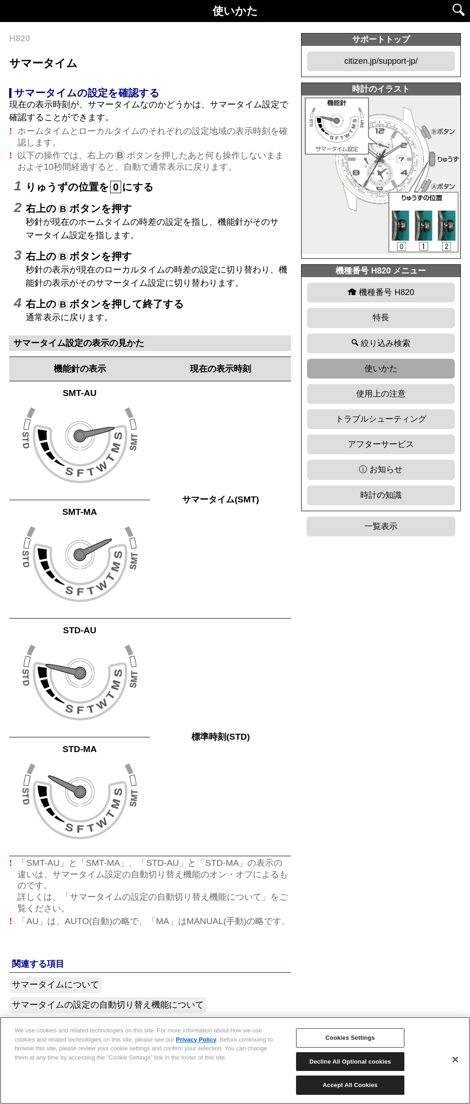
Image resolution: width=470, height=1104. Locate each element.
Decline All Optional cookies (350, 1061)
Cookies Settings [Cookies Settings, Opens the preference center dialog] (350, 1037)
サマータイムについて (55, 984)
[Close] (455, 1059)
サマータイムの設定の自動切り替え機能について (108, 1004)
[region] (235, 1060)
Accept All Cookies (350, 1085)
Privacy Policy (196, 1039)
